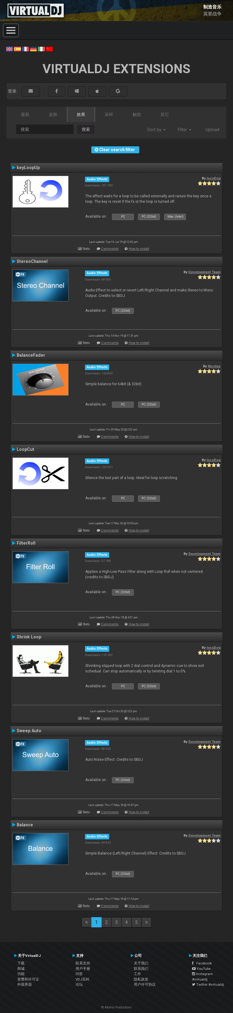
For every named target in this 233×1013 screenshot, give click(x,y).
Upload (212, 129)
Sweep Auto (29, 730)
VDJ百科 (82, 979)
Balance (25, 824)
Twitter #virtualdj (208, 984)
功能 (21, 974)
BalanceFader (31, 355)
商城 (21, 969)
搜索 (86, 129)
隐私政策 (141, 979)
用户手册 (83, 969)
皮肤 (53, 114)
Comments (110, 249)
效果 (81, 114)
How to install (139, 249)
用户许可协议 (145, 984)
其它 (164, 114)
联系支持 (83, 963)
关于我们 (141, 963)
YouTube (201, 969)
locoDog (214, 178)
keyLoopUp (28, 167)
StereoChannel (32, 261)
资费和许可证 (28, 979)
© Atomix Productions (116, 1007)
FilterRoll (26, 543)
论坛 (79, 984)
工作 (137, 974)
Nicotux (214, 366)
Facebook (202, 963)
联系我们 (141, 969)
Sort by (156, 129)
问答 (79, 974)
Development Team (204, 272)
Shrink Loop (29, 636)
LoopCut (25, 449)
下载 (21, 963)
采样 (109, 114)
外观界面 (24, 984)
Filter (184, 129)
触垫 (137, 114)
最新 (25, 114)
